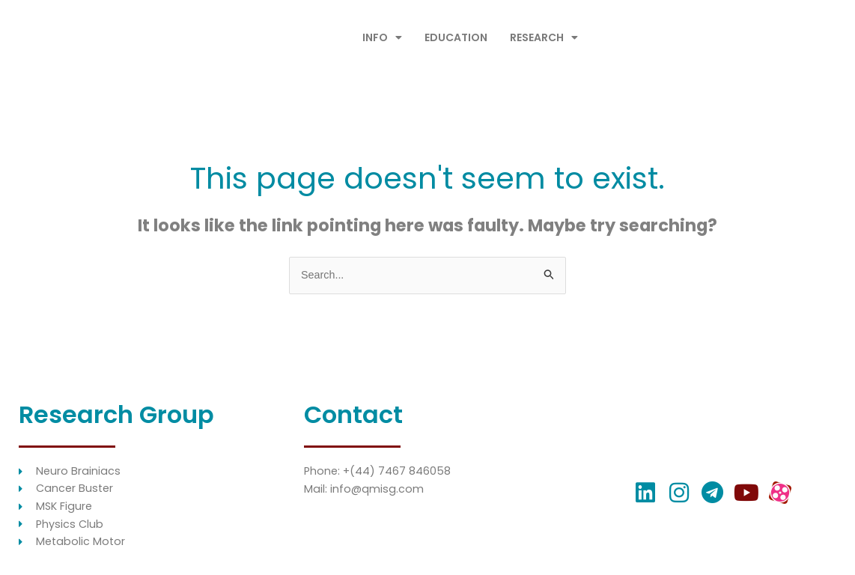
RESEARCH (544, 37)
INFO (382, 37)
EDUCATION (456, 37)
